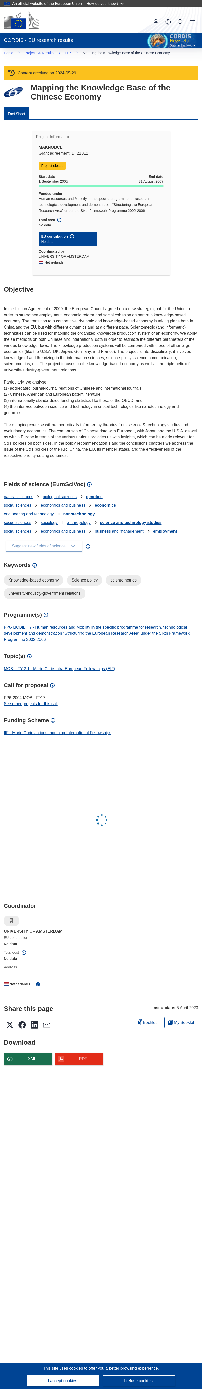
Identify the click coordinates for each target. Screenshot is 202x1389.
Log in (156, 22)
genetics (94, 496)
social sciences (17, 505)
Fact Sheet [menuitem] (16, 114)
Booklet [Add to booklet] (147, 1022)
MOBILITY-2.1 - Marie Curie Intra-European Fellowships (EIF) (59, 669)
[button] (168, 21)
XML (32, 1059)
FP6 (68, 53)
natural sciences (18, 496)
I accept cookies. (63, 1381)
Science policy (85, 580)
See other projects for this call (31, 704)
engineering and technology (29, 514)
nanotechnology (79, 514)
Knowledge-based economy (33, 580)
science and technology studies (131, 522)
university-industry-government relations (44, 593)
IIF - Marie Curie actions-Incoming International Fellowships (57, 733)
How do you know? (105, 3)
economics (105, 505)
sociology (49, 522)
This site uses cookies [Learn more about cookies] (63, 1368)
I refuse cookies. (139, 1381)
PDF (83, 1059)
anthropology (79, 522)
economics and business (63, 505)
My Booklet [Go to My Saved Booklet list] (181, 1022)
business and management (119, 531)
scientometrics (124, 580)
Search (180, 22)
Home (8, 53)
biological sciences (60, 496)
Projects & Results (38, 53)
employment (165, 531)
